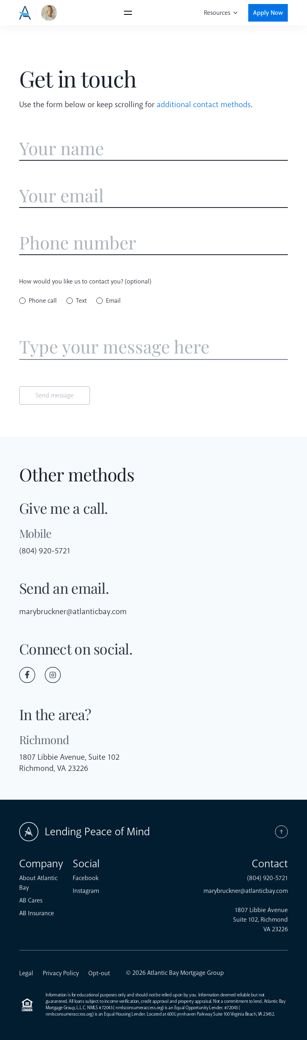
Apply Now (268, 13)
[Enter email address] (153, 195)
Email (113, 301)
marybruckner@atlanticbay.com (73, 612)
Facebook (85, 878)
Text (81, 301)
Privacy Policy (61, 973)
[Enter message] (153, 347)
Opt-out (99, 973)
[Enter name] (153, 148)
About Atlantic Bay (38, 883)
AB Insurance (36, 913)
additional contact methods (204, 105)
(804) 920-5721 (44, 551)
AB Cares (30, 900)
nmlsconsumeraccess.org (139, 1008)
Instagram (86, 891)
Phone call (43, 301)
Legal (26, 973)
